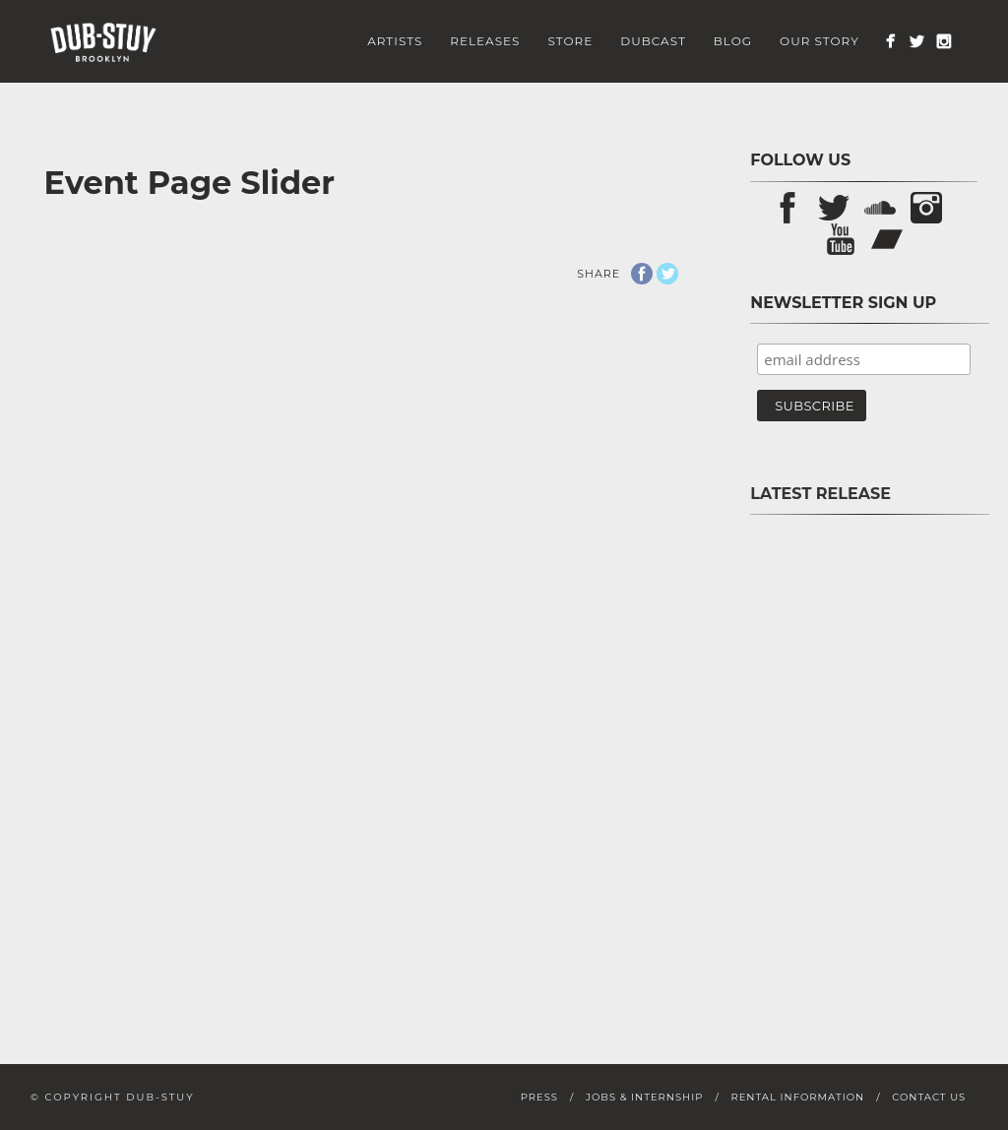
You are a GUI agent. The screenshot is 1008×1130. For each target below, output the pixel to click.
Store (570, 40)
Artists (394, 40)
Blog (733, 40)
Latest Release (820, 493)
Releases (485, 40)
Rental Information (797, 1097)
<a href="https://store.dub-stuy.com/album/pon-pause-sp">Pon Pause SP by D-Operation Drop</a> (863, 756)
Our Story (819, 40)
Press (539, 1097)
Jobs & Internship (644, 1097)
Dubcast (653, 40)
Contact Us (929, 1097)
